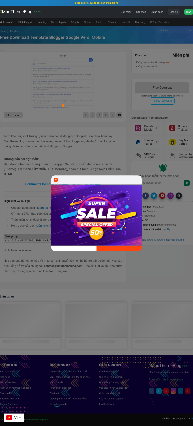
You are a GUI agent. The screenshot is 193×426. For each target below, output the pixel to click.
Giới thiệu (126, 11)
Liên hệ (174, 11)
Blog (188, 11)
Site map (141, 11)
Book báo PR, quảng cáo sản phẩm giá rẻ (96, 2)
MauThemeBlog (20, 11)
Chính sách (157, 11)
